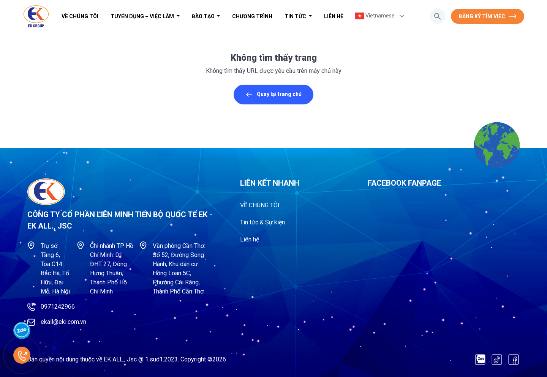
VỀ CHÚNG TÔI (80, 16)
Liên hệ (333, 16)
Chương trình (252, 16)
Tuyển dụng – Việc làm (143, 16)
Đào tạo (204, 16)
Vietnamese (375, 16)
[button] (437, 16)
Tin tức (296, 16)
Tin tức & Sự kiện (262, 222)
